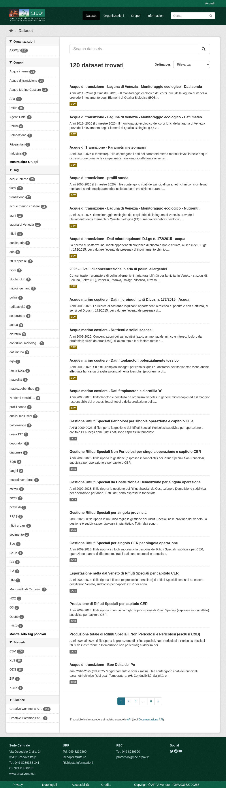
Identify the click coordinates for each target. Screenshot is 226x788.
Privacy (18, 784)
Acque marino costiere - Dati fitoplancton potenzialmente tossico (124, 360)
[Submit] (211, 15)
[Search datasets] (193, 15)
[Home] (11, 30)
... (143, 701)
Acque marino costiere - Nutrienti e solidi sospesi (111, 330)
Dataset (91, 15)
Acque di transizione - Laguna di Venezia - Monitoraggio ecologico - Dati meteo (136, 117)
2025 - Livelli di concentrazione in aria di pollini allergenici (118, 269)
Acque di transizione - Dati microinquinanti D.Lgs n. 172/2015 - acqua (127, 239)
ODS (73, 438)
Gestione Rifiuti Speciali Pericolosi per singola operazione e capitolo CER (131, 421)
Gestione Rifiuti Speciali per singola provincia (108, 512)
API (129, 719)
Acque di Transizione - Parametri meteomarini (108, 147)
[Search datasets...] (134, 49)
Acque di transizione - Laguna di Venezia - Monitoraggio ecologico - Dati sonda (136, 87)
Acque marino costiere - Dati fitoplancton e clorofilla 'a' (116, 391)
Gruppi (135, 15)
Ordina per (162, 64)
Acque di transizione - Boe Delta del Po (102, 665)
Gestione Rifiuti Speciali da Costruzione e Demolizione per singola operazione (135, 482)
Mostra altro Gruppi (23, 162)
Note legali (49, 784)
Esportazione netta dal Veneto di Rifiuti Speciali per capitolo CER (124, 573)
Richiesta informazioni (78, 762)
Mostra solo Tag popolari (27, 634)
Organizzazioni (114, 15)
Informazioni (155, 15)
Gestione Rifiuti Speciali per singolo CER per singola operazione (124, 543)
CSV (73, 104)
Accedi (210, 3)
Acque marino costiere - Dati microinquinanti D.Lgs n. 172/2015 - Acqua (129, 299)
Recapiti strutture (74, 757)
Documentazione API (150, 719)
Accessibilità (80, 784)
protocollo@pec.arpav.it (132, 757)
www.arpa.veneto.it (22, 773)
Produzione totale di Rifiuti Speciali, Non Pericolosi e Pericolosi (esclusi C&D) (135, 634)
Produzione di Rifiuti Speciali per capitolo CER (109, 604)
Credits (106, 784)
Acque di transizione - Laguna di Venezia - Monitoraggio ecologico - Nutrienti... (135, 208)
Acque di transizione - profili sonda (99, 178)
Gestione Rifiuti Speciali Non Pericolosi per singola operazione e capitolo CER (135, 452)
